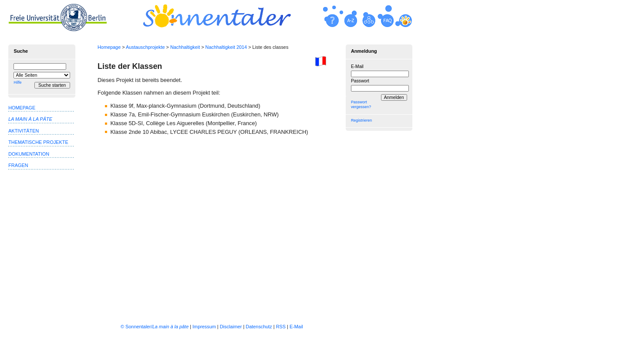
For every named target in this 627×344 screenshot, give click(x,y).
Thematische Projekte (38, 142)
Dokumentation (28, 154)
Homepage (109, 47)
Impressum (204, 326)
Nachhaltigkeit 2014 (226, 47)
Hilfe (17, 82)
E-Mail (357, 66)
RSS (281, 326)
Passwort (360, 80)
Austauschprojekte (145, 47)
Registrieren (361, 120)
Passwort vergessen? (361, 104)
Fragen (18, 165)
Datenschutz (259, 326)
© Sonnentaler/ (155, 326)
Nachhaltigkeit (185, 47)
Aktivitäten (23, 130)
